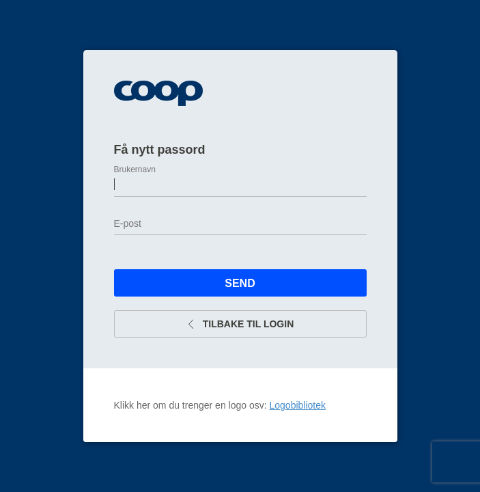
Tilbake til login (240, 323)
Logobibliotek (298, 405)
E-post (127, 223)
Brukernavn (135, 169)
